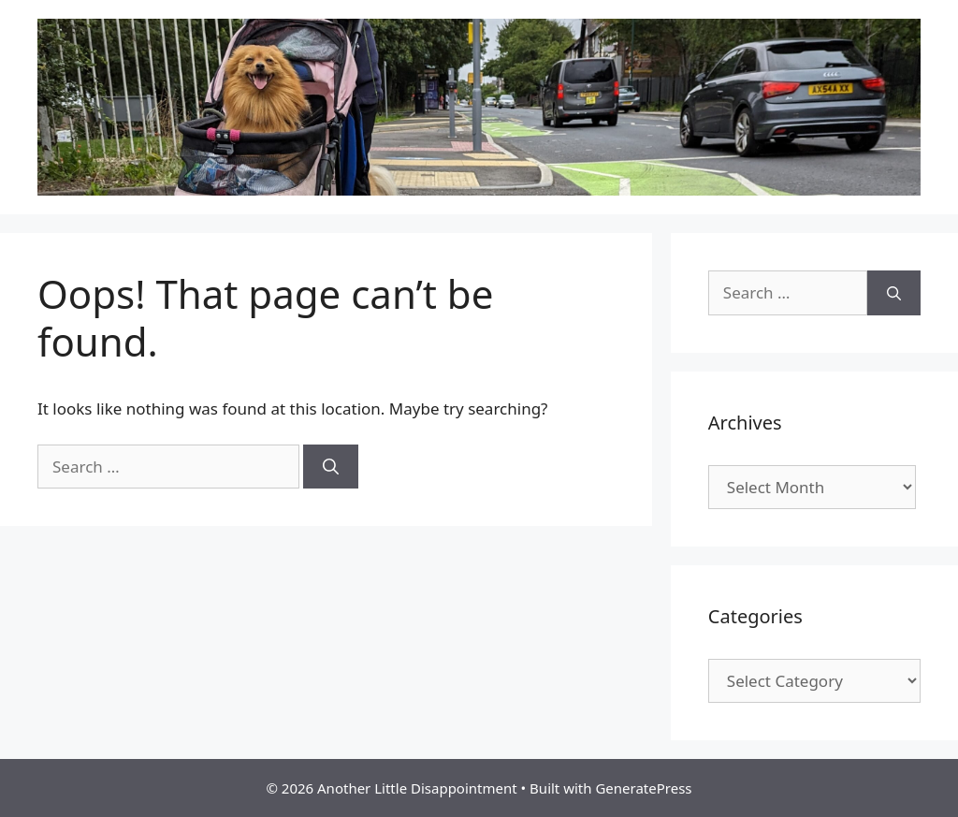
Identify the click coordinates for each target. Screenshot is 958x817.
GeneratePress (643, 788)
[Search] (330, 467)
